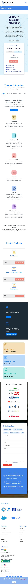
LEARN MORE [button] (14, 110)
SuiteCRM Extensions (11, 7)
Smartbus (2, 539)
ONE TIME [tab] (10, 52)
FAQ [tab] (25, 93)
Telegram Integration (6, 8)
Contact (21, 539)
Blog (20, 537)
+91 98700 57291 (9, 558)
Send (7, 465)
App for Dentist (3, 528)
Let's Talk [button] (8, 317)
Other (22, 433)
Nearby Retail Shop (4, 535)
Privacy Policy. (23, 580)
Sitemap (21, 541)
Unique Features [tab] (3, 94)
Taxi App (2, 537)
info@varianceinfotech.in (8, 559)
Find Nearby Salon (4, 541)
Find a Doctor (3, 530)
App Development (7, 429)
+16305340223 (6, 571)
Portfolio (21, 533)
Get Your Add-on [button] (13, 61)
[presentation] (12, 457)
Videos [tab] (19, 93)
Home (3, 7)
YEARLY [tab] (18, 52)
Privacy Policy (15, 462)
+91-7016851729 (7, 556)
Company (21, 528)
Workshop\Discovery (14, 433)
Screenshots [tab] (14, 93)
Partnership (5, 433)
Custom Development (17, 429)
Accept (14, 582)
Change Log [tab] (8, 94)
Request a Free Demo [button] (11, 334)
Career (21, 535)
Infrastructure (22, 530)
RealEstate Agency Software (6, 533)
